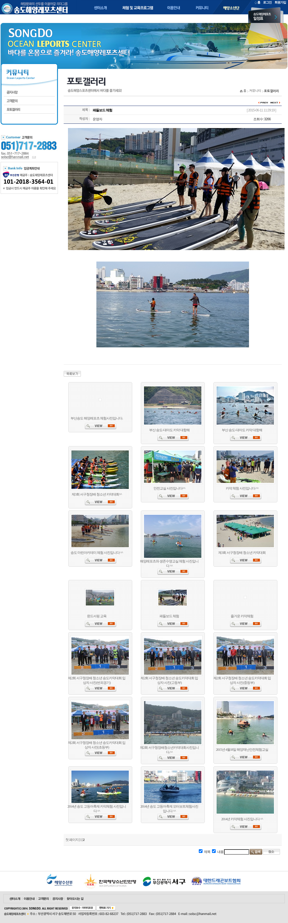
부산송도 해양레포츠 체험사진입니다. (97, 418)
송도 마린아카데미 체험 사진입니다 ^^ (97, 553)
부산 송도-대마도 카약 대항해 (169, 430)
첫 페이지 (72, 840)
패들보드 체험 (169, 616)
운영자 (97, 119)
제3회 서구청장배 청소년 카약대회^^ (97, 494)
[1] (80, 840)
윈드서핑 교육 (96, 616)
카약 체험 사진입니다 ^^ (242, 488)
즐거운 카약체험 (242, 616)
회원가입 (280, 2)
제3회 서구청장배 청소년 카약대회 (242, 553)
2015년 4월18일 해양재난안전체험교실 (242, 750)
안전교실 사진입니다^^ (169, 488)
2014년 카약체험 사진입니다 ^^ (242, 819)
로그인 (267, 2)
